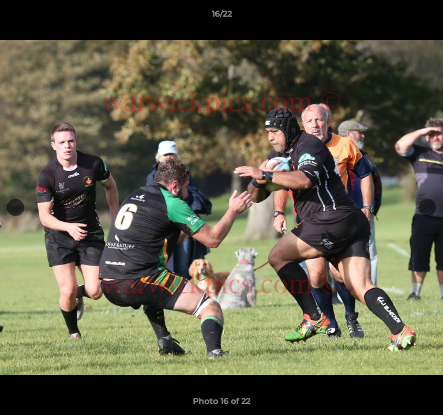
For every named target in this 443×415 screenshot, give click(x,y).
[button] (429, 17)
